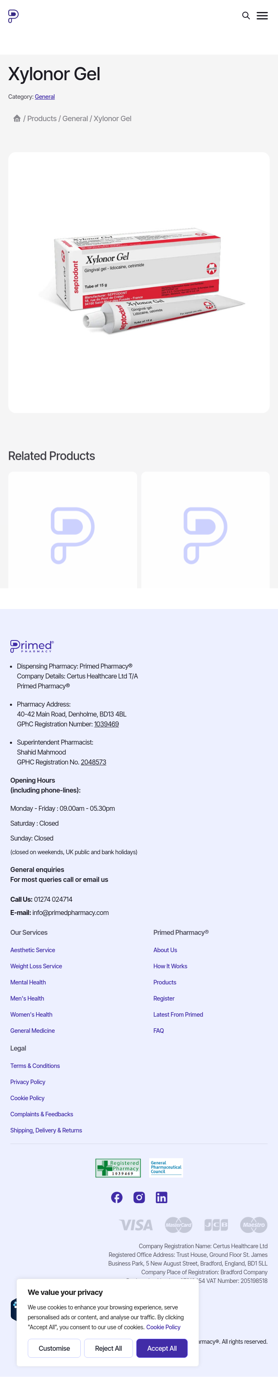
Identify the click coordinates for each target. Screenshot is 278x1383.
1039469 (106, 724)
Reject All (108, 1348)
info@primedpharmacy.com (71, 912)
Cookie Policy (163, 1326)
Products (42, 121)
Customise (54, 1348)
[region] (108, 1322)
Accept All (161, 1348)
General (45, 99)
